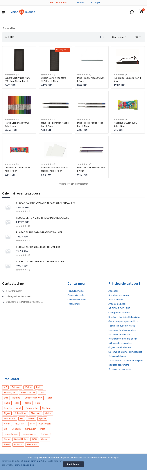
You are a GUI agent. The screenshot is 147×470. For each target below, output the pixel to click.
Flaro (38, 403)
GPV (32, 423)
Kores (49, 397)
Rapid (7, 403)
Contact (79, 2)
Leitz (38, 387)
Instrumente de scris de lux (122, 338)
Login (95, 2)
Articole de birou (116, 304)
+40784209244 (57, 2)
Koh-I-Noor (20, 413)
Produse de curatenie (119, 369)
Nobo (7, 439)
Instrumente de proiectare (122, 330)
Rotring (16, 397)
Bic (5, 429)
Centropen (45, 423)
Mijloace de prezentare (120, 343)
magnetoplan (11, 434)
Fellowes (16, 387)
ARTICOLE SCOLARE (119, 308)
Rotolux (18, 444)
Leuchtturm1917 (33, 397)
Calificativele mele (77, 299)
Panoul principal (76, 291)
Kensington (10, 392)
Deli (6, 397)
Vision (28, 387)
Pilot (42, 429)
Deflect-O (46, 434)
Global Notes (21, 439)
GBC (34, 439)
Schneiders (10, 418)
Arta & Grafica (115, 299)
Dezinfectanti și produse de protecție (126, 360)
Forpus (27, 403)
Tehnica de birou (117, 356)
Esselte (8, 408)
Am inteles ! (73, 464)
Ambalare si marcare (118, 295)
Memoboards (29, 434)
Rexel (7, 444)
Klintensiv (32, 444)
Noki (16, 403)
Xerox (7, 423)
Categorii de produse (119, 312)
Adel (18, 408)
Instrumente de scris (119, 334)
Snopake (16, 429)
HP (21, 418)
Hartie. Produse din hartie (121, 325)
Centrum (46, 408)
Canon (44, 439)
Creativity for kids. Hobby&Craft (125, 317)
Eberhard (35, 413)
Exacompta (31, 408)
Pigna (7, 413)
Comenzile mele (76, 295)
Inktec (31, 418)
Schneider (30, 429)
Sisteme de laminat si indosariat (125, 352)
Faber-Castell (28, 392)
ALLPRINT (20, 423)
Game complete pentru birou (123, 321)
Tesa (41, 392)
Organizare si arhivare (119, 347)
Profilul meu (74, 304)
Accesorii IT (114, 291)
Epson (42, 418)
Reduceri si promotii (118, 365)
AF (5, 387)
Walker (48, 413)
